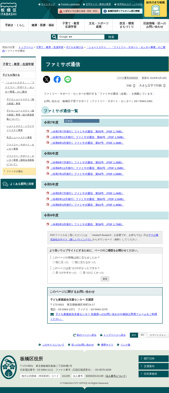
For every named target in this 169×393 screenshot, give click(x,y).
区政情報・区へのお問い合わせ (154, 25)
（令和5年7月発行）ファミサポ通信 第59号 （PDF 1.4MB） (87, 193)
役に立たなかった (85, 262)
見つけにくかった (93, 272)
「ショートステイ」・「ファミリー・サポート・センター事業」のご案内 (20, 87)
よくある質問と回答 (22, 183)
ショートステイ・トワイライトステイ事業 (20, 128)
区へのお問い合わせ (82, 344)
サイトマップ (48, 4)
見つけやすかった (66, 272)
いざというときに (81, 11)
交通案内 (149, 366)
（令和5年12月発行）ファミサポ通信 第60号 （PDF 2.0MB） (87, 199)
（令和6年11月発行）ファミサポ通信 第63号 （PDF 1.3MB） (87, 168)
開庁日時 (149, 358)
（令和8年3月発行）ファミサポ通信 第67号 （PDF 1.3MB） (87, 142)
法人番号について (116, 376)
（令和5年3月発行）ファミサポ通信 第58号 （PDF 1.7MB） (87, 224)
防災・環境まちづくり (127, 25)
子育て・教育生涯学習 (70, 25)
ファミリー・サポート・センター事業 (20, 146)
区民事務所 (150, 373)
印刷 (129, 85)
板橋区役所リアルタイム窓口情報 (124, 11)
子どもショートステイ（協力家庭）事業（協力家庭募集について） (20, 114)
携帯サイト (107, 344)
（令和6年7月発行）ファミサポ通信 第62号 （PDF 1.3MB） (87, 162)
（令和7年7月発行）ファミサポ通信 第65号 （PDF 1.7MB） (87, 131)
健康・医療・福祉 (42, 25)
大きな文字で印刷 (150, 85)
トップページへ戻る (114, 335)
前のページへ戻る (86, 335)
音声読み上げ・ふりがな (129, 4)
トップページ (25, 47)
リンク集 (125, 344)
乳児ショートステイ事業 (19, 137)
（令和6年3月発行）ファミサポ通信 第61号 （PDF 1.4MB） (87, 204)
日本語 (69, 120)
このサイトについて (53, 344)
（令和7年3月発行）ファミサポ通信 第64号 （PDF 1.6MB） (87, 173)
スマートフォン (158, 335)
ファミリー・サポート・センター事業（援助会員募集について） (20, 160)
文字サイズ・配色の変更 (98, 4)
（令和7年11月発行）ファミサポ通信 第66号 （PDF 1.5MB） (87, 137)
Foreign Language (70, 4)
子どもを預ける (74, 47)
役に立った (62, 262)
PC (142, 335)
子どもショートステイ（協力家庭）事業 (20, 101)
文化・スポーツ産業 (99, 25)
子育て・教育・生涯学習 (49, 47)
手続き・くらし (15, 25)
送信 (105, 278)
